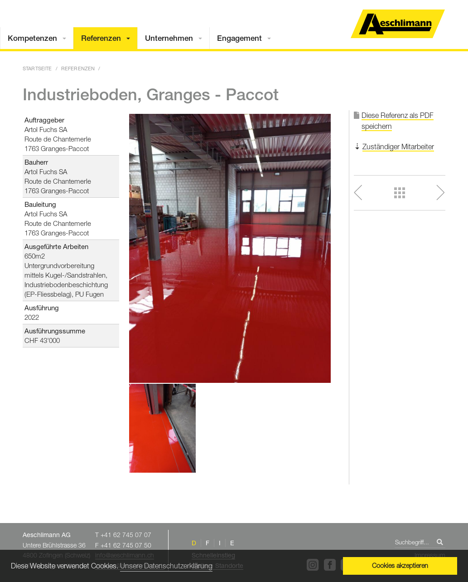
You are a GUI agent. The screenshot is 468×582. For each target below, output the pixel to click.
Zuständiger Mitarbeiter (398, 146)
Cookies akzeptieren (400, 565)
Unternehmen (169, 38)
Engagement (239, 38)
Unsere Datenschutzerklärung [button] (166, 566)
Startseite (37, 68)
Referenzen (101, 38)
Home (397, 24)
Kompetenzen (32, 38)
